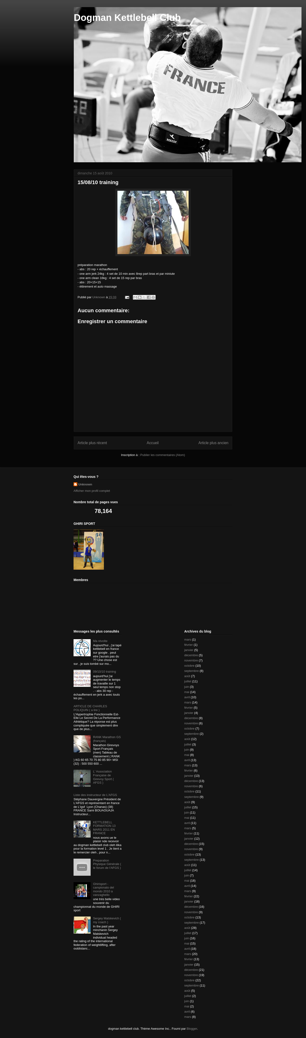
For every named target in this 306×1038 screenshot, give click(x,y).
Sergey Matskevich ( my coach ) (107, 920)
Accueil (153, 443)
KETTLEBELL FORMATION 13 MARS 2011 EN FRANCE (104, 827)
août (187, 676)
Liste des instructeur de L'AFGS (95, 795)
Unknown (85, 484)
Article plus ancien (213, 443)
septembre (191, 671)
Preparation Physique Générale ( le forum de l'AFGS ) (107, 864)
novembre (191, 660)
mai (186, 692)
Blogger (192, 1028)
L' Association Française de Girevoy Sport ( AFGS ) (103, 777)
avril (187, 697)
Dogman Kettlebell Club (127, 17)
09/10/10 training (104, 671)
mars (187, 639)
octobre (189, 665)
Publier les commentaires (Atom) (162, 455)
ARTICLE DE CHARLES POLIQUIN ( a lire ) (90, 708)
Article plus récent (92, 443)
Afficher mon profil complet (92, 491)
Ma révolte (100, 641)
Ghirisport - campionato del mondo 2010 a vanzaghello (103, 889)
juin (186, 687)
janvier (188, 650)
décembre (191, 655)
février (188, 645)
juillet (187, 681)
